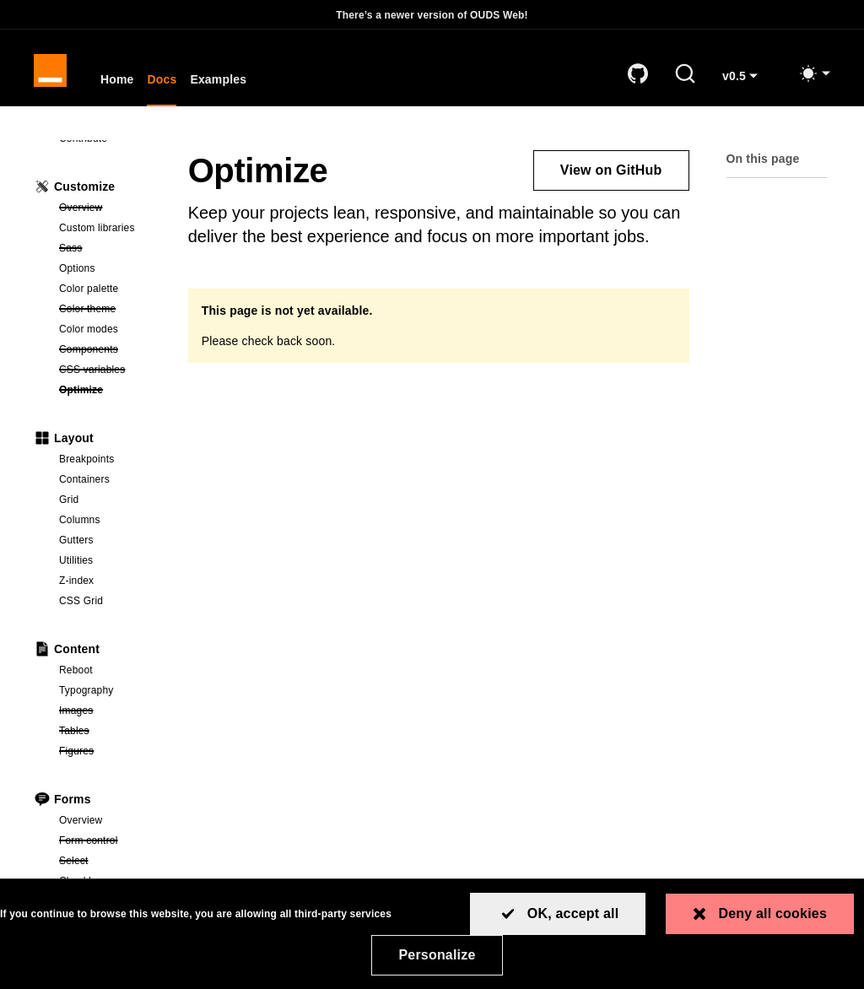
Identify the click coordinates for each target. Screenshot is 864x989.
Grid (68, 501)
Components (106, 350)
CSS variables (106, 370)
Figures (106, 752)
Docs (163, 81)
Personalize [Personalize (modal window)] (436, 955)
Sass (106, 249)
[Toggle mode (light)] (814, 74)
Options (77, 270)
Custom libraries (97, 229)
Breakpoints (86, 461)
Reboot (76, 672)
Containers (84, 481)
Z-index (76, 582)
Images (106, 711)
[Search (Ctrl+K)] (685, 74)
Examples (220, 81)
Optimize (106, 390)
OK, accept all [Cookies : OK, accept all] (573, 913)
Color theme (106, 309)
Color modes (88, 331)
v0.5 (746, 83)
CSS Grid (81, 602)
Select (106, 861)
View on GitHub (611, 172)
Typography (86, 692)
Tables (106, 731)
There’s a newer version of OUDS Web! (432, 15)
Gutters (76, 542)
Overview (106, 208)
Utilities (76, 562)
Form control (106, 841)
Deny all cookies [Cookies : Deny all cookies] (772, 913)
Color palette (88, 290)
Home (118, 81)
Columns (79, 521)
